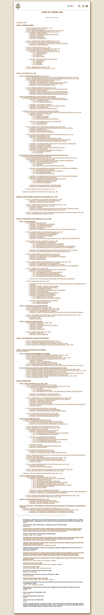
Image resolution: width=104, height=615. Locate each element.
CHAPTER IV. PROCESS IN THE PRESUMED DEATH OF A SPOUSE (48, 492)
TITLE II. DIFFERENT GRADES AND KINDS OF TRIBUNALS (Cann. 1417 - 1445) (48, 386)
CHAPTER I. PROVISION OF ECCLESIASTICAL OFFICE (45, 51)
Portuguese (58, 531)
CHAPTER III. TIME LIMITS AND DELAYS (41, 401)
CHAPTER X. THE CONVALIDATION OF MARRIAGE (44, 300)
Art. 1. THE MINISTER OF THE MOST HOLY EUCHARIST (48, 243)
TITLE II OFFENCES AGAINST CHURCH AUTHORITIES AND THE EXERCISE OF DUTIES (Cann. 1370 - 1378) (56, 370)
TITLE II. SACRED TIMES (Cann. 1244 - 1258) (38, 331)
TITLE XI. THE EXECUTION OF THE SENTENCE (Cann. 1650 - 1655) (45, 470)
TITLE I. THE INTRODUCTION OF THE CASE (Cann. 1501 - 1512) (44, 421)
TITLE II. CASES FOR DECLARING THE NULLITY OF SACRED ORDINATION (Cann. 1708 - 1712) (52, 495)
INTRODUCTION (22, 22)
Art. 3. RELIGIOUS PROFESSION (42, 172)
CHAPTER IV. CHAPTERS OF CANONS (40, 145)
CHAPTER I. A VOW (35, 317)
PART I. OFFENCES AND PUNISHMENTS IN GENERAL (35, 353)
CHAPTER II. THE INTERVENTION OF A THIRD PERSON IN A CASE (48, 452)
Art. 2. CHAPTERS (38, 164)
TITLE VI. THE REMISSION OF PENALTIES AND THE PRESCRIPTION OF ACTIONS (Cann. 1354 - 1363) (54, 365)
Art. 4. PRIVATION (38, 64)
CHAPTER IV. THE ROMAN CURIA (39, 107)
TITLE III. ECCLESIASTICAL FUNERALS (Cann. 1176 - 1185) (42, 309)
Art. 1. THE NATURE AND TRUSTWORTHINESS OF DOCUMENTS (51, 433)
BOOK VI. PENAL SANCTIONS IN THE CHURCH (31, 350)
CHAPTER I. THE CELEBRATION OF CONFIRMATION (44, 233)
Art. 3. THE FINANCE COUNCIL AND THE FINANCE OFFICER (49, 141)
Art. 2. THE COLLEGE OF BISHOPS (42, 102)
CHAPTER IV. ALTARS (36, 328)
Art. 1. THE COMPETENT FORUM (42, 479)
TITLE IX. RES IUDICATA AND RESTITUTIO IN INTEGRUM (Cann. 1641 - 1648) (47, 464)
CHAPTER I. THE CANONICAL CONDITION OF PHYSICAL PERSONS (49, 43)
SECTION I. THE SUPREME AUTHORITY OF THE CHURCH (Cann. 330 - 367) (44, 98)
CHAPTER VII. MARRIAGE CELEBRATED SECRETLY (44, 292)
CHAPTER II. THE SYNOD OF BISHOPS (40, 104)
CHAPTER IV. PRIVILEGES (37, 37)
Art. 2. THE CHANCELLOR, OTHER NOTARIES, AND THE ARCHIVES (51, 139)
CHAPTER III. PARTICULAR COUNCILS (40, 130)
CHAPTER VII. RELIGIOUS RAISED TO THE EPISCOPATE (45, 185)
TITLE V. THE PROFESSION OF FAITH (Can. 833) (39, 213)
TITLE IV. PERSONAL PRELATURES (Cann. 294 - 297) (41, 87)
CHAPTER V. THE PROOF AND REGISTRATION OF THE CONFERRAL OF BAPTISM (53, 229)
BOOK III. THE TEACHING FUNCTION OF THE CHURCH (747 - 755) (37, 197)
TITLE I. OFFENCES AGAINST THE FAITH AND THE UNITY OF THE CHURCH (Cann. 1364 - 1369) (53, 369)
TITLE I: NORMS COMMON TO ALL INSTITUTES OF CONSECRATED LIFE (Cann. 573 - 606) (51, 158)
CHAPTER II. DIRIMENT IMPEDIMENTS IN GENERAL (44, 286)
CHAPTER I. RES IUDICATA (37, 465)
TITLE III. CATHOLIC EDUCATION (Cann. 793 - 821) (40, 206)
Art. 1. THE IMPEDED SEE (40, 122)
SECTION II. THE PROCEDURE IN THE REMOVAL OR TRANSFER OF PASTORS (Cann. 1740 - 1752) (50, 509)
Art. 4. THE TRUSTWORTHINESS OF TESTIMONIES (47, 442)
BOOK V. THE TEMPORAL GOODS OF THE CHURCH (33, 338)
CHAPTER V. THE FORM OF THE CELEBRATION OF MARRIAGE (47, 290)
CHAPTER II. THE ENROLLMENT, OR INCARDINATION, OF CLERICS (49, 82)
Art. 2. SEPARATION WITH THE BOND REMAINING (47, 298)
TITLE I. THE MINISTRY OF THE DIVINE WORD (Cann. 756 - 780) (44, 199)
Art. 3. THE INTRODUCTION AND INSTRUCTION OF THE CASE (50, 482)
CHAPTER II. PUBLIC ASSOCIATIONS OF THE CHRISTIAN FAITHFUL (49, 91)
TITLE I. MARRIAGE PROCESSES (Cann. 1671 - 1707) (41, 477)
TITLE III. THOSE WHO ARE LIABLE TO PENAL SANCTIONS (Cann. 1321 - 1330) (48, 357)
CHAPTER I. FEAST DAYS (37, 333)
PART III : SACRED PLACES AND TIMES (31, 321)
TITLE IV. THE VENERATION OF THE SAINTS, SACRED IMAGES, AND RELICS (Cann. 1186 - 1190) (53, 315)
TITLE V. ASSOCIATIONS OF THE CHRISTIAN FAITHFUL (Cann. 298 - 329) (46, 89)
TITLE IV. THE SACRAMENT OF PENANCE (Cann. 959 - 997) (42, 254)
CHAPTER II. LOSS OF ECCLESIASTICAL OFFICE (43, 59)
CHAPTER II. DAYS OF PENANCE (39, 334)
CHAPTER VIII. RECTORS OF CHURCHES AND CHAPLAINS (46, 150)
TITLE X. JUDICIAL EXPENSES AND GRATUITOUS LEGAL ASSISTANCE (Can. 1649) (49, 469)
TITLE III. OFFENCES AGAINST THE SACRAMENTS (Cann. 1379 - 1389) (46, 372)
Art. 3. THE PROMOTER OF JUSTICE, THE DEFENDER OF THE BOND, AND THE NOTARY (58, 391)
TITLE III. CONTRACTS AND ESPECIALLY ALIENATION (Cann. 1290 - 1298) (47, 343)
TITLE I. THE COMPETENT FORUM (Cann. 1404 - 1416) (41, 385)
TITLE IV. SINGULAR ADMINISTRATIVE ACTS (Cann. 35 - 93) (43, 32)
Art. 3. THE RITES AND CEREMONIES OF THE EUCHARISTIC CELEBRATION (54, 246)
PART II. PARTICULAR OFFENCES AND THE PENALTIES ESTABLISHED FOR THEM (43, 368)
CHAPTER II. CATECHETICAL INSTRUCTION (42, 202)
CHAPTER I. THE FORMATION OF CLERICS (42, 81)
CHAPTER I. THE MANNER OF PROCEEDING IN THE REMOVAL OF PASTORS (51, 511)
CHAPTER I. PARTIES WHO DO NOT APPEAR (42, 451)
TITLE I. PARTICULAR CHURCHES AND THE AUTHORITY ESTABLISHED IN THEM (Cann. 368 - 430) (53, 112)
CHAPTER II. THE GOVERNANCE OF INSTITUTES (43, 161)
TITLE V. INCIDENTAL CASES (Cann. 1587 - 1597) (40, 450)
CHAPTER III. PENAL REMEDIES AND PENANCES (43, 362)
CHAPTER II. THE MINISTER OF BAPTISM (41, 225)
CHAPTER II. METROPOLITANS (38, 129)
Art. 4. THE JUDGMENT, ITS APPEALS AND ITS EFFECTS (48, 483)
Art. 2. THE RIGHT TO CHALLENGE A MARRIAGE (46, 481)
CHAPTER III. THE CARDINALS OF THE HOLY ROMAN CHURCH (47, 106)
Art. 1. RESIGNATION (38, 60)
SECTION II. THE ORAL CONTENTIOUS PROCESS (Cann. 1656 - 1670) (42, 473)
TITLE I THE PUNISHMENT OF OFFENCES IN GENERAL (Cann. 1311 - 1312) (47, 355)
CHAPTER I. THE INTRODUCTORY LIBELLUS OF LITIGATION (47, 422)
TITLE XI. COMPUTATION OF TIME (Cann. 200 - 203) (40, 68)
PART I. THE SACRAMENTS (27, 221)
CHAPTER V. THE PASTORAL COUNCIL (41, 146)
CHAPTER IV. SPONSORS (37, 228)
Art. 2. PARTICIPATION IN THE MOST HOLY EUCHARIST (48, 245)
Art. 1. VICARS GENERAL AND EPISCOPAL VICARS (47, 138)
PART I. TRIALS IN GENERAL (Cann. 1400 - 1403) (33, 383)
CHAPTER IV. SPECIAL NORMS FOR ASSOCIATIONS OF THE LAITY (48, 94)
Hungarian (40, 564)
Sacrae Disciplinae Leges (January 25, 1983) (35, 578)
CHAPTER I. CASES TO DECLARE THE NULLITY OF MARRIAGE (47, 478)
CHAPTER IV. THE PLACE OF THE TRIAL (41, 403)
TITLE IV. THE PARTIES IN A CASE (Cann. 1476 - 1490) (41, 408)
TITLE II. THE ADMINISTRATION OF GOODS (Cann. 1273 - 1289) (44, 342)
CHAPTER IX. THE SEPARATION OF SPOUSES (43, 295)
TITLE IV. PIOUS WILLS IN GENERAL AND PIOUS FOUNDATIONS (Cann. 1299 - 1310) (49, 344)
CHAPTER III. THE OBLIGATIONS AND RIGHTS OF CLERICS (46, 83)
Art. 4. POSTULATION (39, 56)
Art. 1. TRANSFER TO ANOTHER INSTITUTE (45, 180)
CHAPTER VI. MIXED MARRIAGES (39, 291)
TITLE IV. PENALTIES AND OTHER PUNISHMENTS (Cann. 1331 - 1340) (45, 359)
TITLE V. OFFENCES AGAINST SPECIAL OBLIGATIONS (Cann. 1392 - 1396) (47, 374)
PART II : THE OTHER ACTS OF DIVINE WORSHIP (34, 305)
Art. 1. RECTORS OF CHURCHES (42, 151)
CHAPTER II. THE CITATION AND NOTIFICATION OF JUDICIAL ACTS (48, 424)
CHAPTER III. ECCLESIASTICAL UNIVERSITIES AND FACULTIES (47, 209)
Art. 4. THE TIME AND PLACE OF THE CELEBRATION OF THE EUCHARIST (53, 247)
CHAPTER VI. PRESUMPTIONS (38, 447)
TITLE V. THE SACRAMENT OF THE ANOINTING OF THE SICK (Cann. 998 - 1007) (48, 261)
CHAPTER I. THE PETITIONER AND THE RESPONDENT (45, 409)
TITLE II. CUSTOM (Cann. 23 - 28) (35, 29)
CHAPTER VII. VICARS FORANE (38, 148)
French (35, 531)
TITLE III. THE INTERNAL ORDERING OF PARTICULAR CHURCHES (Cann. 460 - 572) (49, 134)
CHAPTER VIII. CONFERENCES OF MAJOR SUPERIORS (45, 186)
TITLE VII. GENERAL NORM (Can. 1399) (37, 377)
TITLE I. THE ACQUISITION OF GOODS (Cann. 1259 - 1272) (42, 340)
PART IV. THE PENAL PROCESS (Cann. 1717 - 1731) (34, 499)
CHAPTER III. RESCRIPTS (37, 35)
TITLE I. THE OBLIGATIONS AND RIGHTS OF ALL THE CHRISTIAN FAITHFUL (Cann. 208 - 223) (52, 77)
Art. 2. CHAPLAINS (38, 152)
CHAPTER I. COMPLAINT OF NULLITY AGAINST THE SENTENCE (48, 460)
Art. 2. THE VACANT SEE (39, 124)
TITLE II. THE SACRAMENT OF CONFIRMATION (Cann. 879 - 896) (44, 232)
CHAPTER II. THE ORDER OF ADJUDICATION (42, 400)
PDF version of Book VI (22, 351)
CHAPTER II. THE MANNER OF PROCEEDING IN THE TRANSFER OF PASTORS (52, 512)
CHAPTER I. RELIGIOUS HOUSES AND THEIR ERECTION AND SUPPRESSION (51, 160)
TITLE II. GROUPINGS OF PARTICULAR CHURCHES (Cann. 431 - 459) (45, 126)
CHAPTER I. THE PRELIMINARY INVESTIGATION (43, 500)
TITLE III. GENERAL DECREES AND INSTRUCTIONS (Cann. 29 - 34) (45, 30)
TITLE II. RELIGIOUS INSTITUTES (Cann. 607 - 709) (40, 159)
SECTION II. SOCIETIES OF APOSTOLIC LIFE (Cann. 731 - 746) (40, 191)
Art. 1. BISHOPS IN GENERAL (41, 116)
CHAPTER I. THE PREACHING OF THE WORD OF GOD (45, 200)
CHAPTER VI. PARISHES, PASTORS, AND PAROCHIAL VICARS (47, 147)
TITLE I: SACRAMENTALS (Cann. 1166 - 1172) (39, 307)
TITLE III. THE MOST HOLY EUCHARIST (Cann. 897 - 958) (42, 241)
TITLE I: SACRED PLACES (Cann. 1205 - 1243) (39, 322)
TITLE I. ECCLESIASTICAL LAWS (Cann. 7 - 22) (39, 28)
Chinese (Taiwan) (37, 555)
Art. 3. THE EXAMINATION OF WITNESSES (44, 440)
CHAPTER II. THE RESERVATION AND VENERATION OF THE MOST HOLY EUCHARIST (54, 250)
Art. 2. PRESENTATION (39, 54)
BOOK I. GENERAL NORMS (25, 25)
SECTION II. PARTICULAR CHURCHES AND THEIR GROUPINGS (41, 111)
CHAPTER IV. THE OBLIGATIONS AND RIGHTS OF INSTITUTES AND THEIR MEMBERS (54, 176)
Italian (25, 522)
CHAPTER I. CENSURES (36, 360)
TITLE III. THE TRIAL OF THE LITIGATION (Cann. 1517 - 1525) (43, 427)
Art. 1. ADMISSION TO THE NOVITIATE (43, 169)
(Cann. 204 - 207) (34, 76)
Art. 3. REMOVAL (37, 63)
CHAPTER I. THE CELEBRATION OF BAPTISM (42, 224)
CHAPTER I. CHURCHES (36, 324)
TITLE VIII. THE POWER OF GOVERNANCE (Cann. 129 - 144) (43, 48)
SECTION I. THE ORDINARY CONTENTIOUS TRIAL (37, 420)
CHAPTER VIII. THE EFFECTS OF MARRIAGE (42, 294)
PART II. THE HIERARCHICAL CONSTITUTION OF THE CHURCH (38, 96)
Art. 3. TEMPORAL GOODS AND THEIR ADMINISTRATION (49, 165)
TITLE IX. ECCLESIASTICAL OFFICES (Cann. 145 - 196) (41, 50)
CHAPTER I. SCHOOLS (36, 207)
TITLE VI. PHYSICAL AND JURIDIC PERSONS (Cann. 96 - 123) (43, 42)
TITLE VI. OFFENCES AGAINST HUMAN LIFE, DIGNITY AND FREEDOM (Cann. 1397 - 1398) (51, 375)
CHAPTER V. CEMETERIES (37, 329)
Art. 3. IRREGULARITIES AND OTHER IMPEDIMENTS (47, 274)
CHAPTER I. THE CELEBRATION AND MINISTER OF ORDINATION (48, 269)
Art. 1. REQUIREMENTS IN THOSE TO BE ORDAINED (47, 272)
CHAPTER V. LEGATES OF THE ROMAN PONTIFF (43, 108)
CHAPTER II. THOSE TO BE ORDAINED (41, 271)
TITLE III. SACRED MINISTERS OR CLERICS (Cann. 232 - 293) (43, 80)
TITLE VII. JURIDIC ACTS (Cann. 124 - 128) (38, 47)
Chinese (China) (27, 555)
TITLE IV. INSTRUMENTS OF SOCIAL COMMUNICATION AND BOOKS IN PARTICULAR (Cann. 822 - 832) (55, 212)
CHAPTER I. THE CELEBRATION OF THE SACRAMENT (45, 255)
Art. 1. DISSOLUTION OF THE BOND (43, 296)
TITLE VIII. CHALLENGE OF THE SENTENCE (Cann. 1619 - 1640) (44, 459)
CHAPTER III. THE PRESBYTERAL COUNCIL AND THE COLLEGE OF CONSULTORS (53, 143)
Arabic (25, 531)
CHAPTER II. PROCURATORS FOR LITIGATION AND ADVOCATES (48, 411)
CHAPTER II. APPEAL (36, 461)
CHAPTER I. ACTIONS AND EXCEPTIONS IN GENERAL (45, 414)
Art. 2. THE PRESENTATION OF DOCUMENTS (45, 434)
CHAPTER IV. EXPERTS (36, 444)
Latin (28, 526)
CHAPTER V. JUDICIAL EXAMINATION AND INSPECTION (45, 446)
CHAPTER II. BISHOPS (36, 115)
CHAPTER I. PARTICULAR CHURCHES (40, 113)
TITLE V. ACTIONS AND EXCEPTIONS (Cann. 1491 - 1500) (42, 413)
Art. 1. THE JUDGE (38, 388)
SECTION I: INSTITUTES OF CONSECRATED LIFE (37, 156)
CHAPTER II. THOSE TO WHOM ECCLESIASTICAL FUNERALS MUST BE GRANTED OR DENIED (56, 312)
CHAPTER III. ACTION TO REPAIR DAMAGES (42, 503)
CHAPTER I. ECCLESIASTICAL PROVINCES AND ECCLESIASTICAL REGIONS (51, 128)
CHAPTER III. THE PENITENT (38, 258)
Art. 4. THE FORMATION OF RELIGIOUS (44, 173)
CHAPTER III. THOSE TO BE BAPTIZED (40, 226)
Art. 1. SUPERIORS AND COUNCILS (43, 163)
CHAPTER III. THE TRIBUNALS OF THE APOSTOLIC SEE (45, 395)
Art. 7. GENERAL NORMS (40, 487)
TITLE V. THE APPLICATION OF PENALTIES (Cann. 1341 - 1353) (43, 364)
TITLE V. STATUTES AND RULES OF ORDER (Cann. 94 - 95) (42, 41)
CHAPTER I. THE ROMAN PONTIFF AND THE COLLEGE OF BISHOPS (49, 99)
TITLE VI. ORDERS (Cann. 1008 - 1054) (37, 268)
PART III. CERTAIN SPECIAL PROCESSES (31, 476)
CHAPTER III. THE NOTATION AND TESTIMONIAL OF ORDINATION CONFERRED (52, 278)
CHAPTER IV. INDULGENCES (38, 259)
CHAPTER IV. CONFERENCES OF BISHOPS (42, 132)
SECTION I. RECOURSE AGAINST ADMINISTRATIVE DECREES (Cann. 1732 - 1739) (46, 508)
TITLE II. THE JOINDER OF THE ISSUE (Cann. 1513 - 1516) (42, 426)
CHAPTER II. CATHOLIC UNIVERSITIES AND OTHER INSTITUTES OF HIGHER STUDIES (54, 208)
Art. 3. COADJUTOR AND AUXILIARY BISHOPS (46, 119)
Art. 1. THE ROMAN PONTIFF (41, 100)
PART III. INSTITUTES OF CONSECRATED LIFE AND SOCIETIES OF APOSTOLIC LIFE (44, 155)
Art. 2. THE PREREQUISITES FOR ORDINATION (46, 273)
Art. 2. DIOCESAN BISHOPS (40, 117)
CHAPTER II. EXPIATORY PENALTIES (40, 361)
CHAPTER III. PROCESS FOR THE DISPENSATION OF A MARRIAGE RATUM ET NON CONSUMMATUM (58, 491)
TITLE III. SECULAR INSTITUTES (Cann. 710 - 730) (40, 189)
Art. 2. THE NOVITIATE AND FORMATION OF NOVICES (48, 171)
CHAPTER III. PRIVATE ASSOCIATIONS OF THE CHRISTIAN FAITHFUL (49, 93)
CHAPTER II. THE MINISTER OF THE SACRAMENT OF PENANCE (48, 256)
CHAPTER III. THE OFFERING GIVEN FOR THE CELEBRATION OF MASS (50, 251)
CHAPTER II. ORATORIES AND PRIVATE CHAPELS (44, 325)
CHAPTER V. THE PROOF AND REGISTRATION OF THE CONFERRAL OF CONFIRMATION (55, 238)
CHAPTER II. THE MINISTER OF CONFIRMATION (43, 234)
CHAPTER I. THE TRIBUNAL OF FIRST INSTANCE (43, 387)
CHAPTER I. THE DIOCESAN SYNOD (40, 135)
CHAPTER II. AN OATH (36, 318)
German (39, 531)
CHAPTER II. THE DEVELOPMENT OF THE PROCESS (44, 502)
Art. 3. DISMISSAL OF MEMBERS (42, 182)
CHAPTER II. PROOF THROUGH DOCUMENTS (42, 431)
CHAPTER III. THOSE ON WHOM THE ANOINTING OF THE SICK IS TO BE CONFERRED (54, 265)
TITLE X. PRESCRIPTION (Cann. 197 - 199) (38, 67)
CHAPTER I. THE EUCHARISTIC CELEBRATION (43, 242)
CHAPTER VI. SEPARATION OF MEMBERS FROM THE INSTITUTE (48, 178)
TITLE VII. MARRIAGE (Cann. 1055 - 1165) (37, 281)
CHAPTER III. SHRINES (36, 326)
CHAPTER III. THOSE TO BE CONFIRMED (41, 235)
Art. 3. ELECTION (37, 55)
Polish (52, 531)
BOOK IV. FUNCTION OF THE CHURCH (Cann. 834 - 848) (34, 219)
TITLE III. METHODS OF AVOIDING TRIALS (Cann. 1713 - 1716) (43, 496)
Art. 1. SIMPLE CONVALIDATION (42, 302)
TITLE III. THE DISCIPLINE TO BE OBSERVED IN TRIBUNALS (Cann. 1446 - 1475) (48, 398)
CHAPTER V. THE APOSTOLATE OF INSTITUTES (43, 177)
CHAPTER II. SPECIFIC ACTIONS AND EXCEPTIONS (44, 416)
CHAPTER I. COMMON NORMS (38, 33)
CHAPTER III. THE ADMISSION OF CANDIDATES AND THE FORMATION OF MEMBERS (54, 168)
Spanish (63, 531)
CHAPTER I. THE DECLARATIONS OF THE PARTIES (44, 430)
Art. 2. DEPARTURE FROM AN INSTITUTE (44, 181)
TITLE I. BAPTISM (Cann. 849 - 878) (36, 222)
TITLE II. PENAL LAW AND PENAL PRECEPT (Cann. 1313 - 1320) (44, 356)
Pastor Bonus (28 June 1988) (31, 566)
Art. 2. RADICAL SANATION (40, 303)
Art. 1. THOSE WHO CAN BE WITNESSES (44, 438)
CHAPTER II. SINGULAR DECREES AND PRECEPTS (44, 34)
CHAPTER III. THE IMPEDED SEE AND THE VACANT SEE (45, 121)
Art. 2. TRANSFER (38, 61)
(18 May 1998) (32, 563)
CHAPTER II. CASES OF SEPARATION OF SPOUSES (44, 490)
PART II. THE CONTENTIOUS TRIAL (30, 418)
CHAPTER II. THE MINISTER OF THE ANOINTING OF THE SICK (47, 264)
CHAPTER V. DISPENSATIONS (38, 38)
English (30, 531)
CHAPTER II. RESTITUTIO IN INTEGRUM (41, 466)
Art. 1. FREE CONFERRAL (40, 52)
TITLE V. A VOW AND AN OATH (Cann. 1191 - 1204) (40, 316)
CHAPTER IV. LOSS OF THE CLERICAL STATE (42, 85)
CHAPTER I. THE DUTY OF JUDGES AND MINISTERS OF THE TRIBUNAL (50, 399)
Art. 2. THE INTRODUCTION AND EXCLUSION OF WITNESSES (50, 439)
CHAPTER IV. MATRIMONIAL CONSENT (41, 289)
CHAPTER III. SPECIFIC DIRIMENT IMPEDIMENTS (43, 287)
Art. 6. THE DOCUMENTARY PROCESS (43, 486)
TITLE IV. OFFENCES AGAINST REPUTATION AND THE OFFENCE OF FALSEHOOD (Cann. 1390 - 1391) (54, 373)
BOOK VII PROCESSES (24, 381)
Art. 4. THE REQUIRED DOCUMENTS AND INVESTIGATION (49, 276)
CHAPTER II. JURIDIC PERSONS (39, 45)
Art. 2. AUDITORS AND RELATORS (42, 390)
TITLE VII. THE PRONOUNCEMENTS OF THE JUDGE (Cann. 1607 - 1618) (46, 457)
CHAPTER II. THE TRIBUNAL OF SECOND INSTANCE (44, 394)
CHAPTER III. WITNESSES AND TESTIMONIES (42, 437)
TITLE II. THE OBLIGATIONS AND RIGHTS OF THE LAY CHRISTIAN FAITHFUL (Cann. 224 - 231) (52, 78)
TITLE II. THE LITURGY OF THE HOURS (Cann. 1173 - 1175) (42, 308)
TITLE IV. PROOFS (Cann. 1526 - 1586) (37, 429)
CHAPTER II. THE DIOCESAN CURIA (40, 137)
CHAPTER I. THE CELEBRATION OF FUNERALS (43, 311)
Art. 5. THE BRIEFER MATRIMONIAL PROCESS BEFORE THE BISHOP (52, 485)
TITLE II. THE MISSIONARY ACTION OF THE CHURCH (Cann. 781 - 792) (46, 204)
